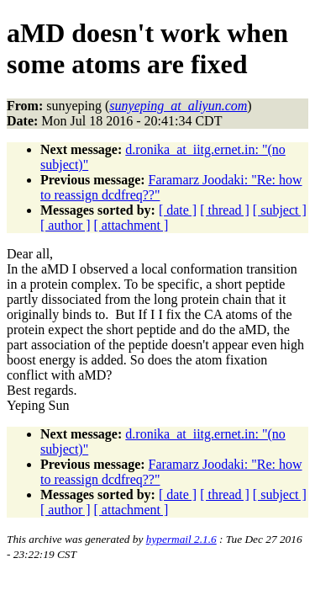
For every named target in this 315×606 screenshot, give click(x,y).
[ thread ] (224, 210)
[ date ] (178, 210)
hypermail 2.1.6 (181, 539)
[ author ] (65, 225)
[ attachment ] (131, 225)
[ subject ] (280, 210)
